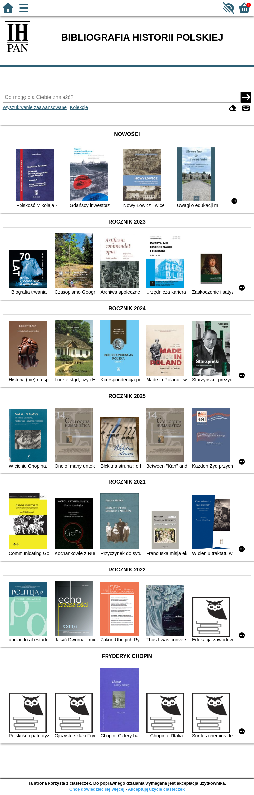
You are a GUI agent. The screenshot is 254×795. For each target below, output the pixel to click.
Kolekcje (79, 107)
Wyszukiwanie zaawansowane (35, 107)
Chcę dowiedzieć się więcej (96, 789)
